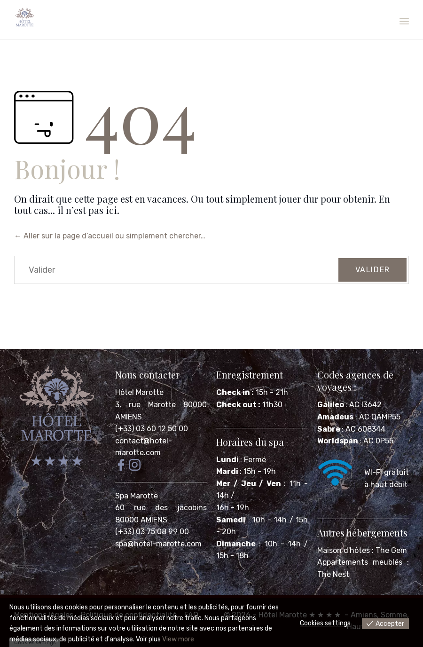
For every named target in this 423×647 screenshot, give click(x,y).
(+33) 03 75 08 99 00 (153, 531)
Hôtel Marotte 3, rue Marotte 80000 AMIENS (161, 404)
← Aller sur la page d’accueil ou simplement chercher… (109, 235)
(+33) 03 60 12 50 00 (151, 428)
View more (178, 639)
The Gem (391, 550)
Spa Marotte (137, 495)
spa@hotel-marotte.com (158, 543)
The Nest (333, 574)
